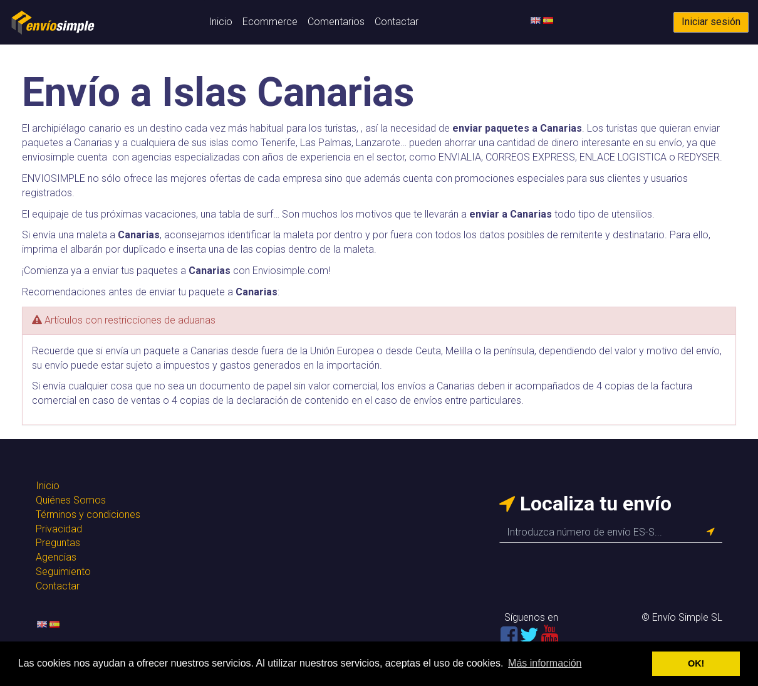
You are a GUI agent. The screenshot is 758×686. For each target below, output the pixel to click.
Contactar (396, 22)
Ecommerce (270, 22)
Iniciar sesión (711, 22)
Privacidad (59, 529)
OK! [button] (696, 663)
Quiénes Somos (71, 500)
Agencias (56, 557)
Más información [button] (544, 663)
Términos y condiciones (88, 514)
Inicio (220, 22)
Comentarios (336, 22)
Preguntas (58, 543)
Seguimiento (63, 572)
